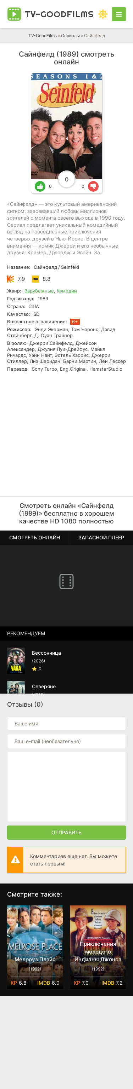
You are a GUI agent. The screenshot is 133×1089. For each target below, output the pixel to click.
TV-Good (59, 14)
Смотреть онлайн (34, 537)
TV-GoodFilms (42, 35)
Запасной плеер (101, 537)
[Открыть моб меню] (119, 14)
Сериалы (70, 35)
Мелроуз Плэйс (35, 959)
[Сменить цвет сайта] (103, 14)
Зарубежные (39, 291)
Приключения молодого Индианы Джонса (98, 951)
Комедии (67, 291)
